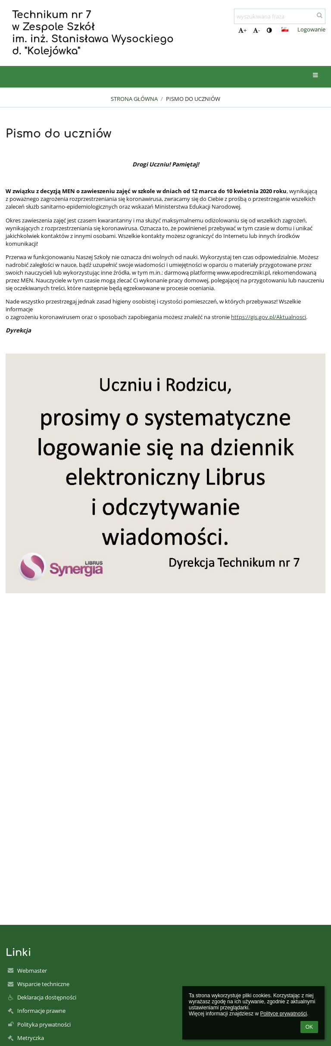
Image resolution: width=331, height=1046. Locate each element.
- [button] (256, 30)
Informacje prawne (41, 1011)
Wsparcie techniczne (43, 984)
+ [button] (242, 30)
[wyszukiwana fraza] (279, 16)
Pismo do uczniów (193, 99)
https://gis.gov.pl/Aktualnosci (268, 317)
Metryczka (30, 1038)
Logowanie (311, 29)
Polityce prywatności (283, 1014)
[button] (284, 29)
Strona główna (134, 99)
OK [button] (309, 1027)
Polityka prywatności (44, 1024)
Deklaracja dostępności (46, 997)
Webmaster (32, 970)
